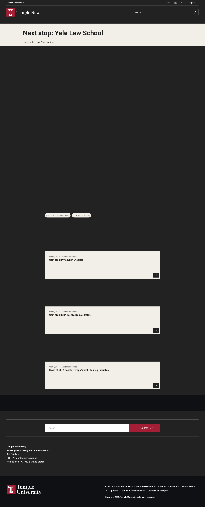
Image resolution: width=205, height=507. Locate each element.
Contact (162, 486)
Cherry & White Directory (119, 486)
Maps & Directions (145, 486)
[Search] (166, 12)
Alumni (183, 3)
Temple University (15, 3)
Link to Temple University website (24, 489)
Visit (168, 3)
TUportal (192, 3)
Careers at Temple (158, 490)
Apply (175, 3)
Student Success (81, 215)
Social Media (188, 486)
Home (25, 42)
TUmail (124, 490)
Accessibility (138, 490)
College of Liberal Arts (57, 215)
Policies (174, 486)
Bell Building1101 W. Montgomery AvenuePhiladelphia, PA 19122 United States (25, 458)
